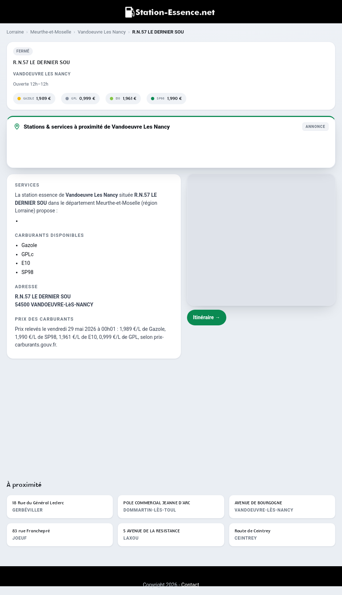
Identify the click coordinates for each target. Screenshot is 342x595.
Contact (190, 585)
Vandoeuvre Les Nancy (101, 32)
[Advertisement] (171, 416)
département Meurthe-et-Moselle (102, 203)
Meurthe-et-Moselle (50, 32)
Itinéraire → (206, 317)
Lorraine (15, 32)
